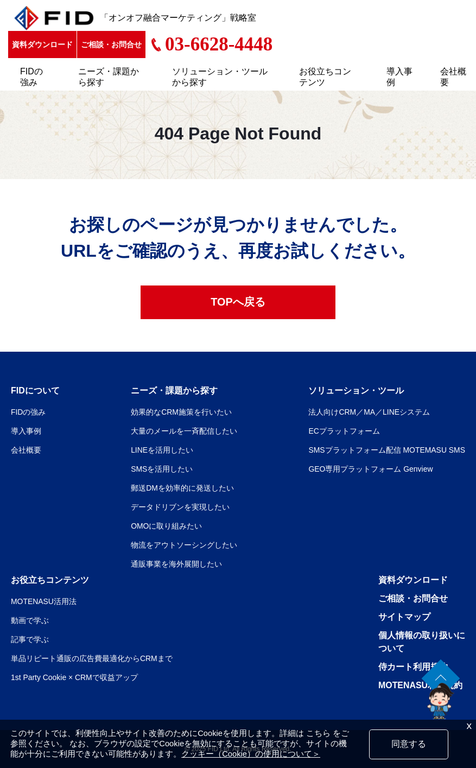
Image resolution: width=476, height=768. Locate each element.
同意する (408, 743)
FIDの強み (31, 77)
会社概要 (453, 77)
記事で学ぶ (30, 639)
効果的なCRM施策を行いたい (181, 412)
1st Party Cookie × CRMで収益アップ (74, 677)
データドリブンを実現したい (180, 507)
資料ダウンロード (42, 44)
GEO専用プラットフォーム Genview (370, 469)
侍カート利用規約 (413, 666)
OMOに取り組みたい (166, 526)
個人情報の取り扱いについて (421, 642)
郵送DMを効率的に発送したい (182, 488)
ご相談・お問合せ (111, 44)
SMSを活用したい (162, 469)
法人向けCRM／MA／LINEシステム (369, 412)
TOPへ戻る (238, 302)
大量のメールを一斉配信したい (184, 431)
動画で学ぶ (30, 620)
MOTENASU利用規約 (420, 685)
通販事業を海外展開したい (176, 564)
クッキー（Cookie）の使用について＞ (250, 754)
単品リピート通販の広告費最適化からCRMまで (92, 658)
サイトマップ (404, 616)
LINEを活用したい (162, 450)
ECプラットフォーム (343, 431)
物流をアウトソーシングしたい (184, 545)
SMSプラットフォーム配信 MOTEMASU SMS (386, 450)
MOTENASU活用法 (44, 601)
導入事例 (399, 77)
